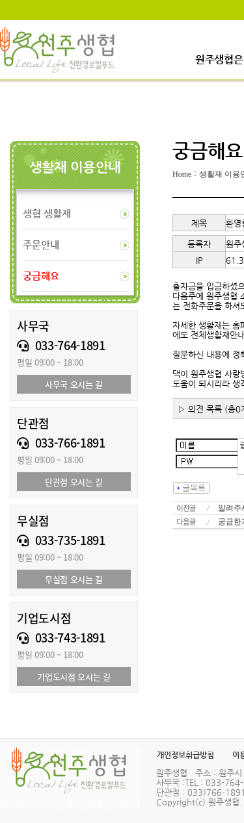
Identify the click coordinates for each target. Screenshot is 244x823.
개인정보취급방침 (185, 754)
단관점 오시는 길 (74, 481)
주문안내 (41, 244)
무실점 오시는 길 (74, 579)
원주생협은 (219, 59)
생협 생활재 (47, 213)
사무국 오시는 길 (74, 384)
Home (181, 174)
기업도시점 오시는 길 (73, 676)
